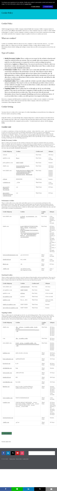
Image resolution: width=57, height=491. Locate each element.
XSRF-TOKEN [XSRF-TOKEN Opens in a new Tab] (19, 162)
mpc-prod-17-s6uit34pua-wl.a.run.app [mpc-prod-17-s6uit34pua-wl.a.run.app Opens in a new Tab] (6, 188)
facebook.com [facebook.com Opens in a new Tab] (6, 363)
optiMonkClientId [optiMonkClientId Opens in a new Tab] (24, 286)
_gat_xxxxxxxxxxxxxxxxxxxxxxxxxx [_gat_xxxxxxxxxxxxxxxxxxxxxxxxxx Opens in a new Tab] (29, 233)
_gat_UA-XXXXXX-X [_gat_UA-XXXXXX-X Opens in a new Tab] (31, 235)
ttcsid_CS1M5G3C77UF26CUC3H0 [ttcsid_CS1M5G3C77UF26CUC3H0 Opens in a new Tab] (29, 226)
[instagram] (22, 453)
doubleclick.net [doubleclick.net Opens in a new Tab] (7, 259)
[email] (51, 489)
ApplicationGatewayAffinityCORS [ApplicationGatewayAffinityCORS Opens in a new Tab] (24, 170)
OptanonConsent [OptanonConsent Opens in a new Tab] (20, 167)
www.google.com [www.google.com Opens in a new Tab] (7, 372)
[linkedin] (8, 453)
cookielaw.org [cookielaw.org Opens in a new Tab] (6, 182)
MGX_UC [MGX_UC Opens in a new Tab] (22, 217)
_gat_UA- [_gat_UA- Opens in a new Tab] (22, 229)
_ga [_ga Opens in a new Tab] (36, 216)
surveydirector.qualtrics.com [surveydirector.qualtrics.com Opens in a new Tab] (10, 307)
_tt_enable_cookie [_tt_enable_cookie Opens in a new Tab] (28, 327)
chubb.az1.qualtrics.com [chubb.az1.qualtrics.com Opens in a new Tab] (9, 304)
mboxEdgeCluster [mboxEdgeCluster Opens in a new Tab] (32, 234)
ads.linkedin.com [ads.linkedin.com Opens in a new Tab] (7, 368)
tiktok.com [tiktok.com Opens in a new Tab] (5, 264)
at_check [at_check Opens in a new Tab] (22, 216)
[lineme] (17, 489)
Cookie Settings (6, 433)
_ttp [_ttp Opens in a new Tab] (17, 331)
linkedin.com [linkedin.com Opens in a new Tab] (6, 386)
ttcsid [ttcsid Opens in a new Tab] (35, 327)
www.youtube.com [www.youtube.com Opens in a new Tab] (7, 398)
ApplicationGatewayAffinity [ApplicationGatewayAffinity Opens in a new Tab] (24, 172)
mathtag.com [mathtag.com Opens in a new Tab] (6, 353)
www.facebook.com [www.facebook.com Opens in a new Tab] (8, 417)
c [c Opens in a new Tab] (16, 154)
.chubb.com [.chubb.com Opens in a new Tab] (6, 268)
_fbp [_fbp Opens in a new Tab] (17, 327)
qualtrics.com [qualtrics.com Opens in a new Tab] (6, 300)
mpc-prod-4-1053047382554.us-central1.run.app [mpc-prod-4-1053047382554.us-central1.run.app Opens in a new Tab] (8, 194)
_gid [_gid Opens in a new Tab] (25, 234)
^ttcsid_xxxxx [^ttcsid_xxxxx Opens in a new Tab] (32, 227)
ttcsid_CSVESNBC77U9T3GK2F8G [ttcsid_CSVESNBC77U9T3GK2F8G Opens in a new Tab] (29, 230)
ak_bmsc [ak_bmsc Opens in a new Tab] (22, 293)
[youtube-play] (17, 453)
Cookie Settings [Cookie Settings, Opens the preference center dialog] (36, 6)
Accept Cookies (48, 6)
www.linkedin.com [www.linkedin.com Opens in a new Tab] (7, 382)
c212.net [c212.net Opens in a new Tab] (5, 179)
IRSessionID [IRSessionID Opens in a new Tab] (29, 174)
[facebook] (3, 453)
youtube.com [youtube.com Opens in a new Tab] (6, 402)
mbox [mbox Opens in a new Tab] (22, 227)
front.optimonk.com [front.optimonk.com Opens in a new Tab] (8, 359)
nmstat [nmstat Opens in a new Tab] (26, 227)
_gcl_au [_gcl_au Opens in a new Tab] (18, 328)
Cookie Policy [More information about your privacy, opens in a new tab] (27, 4)
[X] (13, 453)
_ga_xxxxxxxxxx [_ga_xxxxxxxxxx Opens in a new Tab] (30, 216)
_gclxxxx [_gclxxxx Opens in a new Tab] (21, 327)
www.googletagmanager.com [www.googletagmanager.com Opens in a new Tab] (10, 255)
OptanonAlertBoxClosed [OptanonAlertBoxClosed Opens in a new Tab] (22, 166)
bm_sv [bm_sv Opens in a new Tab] (17, 158)
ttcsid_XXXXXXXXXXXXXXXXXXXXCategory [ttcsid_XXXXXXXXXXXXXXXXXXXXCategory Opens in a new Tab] (27, 329)
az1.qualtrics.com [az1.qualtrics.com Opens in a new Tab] (7, 296)
